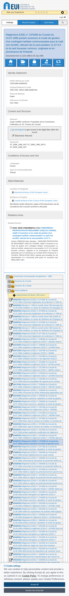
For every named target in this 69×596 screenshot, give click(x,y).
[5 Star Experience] (47, 12)
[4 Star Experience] (44, 12)
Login (62, 17)
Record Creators (28, 22)
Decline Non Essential (34, 590)
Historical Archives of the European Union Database (26, 6)
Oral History (49, 22)
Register (20, 130)
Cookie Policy (29, 576)
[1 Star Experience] (36, 12)
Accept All (34, 584)
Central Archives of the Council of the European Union (35, 200)
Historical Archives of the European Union (30, 192)
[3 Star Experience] (41, 12)
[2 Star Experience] (39, 12)
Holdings (9, 22)
